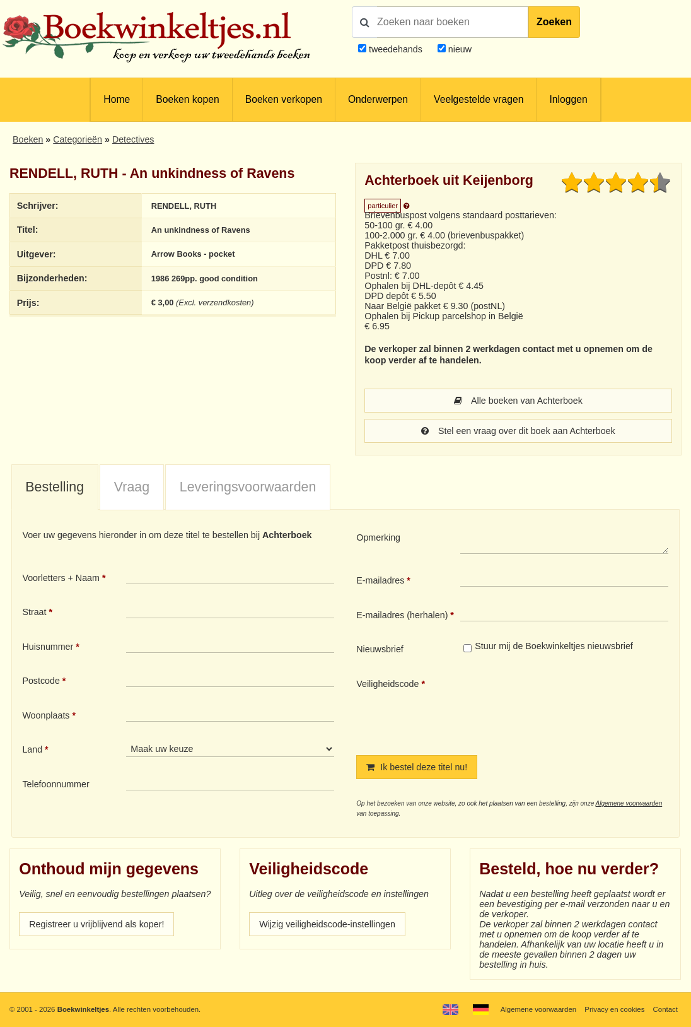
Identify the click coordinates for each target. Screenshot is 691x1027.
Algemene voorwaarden (629, 803)
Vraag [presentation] (131, 487)
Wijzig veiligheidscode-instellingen (327, 924)
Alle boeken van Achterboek (518, 401)
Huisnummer (47, 647)
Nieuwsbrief (380, 649)
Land (32, 749)
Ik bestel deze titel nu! (416, 767)
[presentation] (565, 706)
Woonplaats (45, 715)
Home (116, 99)
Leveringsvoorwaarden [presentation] (248, 487)
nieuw (459, 49)
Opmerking (378, 537)
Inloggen (568, 99)
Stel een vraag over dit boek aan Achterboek (518, 431)
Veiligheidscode (387, 684)
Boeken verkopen (283, 99)
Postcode (40, 681)
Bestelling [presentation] (54, 487)
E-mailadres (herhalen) (402, 615)
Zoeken (554, 21)
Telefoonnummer (55, 784)
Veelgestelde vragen (478, 99)
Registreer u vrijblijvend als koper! (96, 924)
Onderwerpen (378, 99)
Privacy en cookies (614, 1009)
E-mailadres (380, 580)
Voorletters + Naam (61, 578)
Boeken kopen (187, 99)
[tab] (54, 487)
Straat (34, 612)
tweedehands (395, 49)
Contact (665, 1009)
